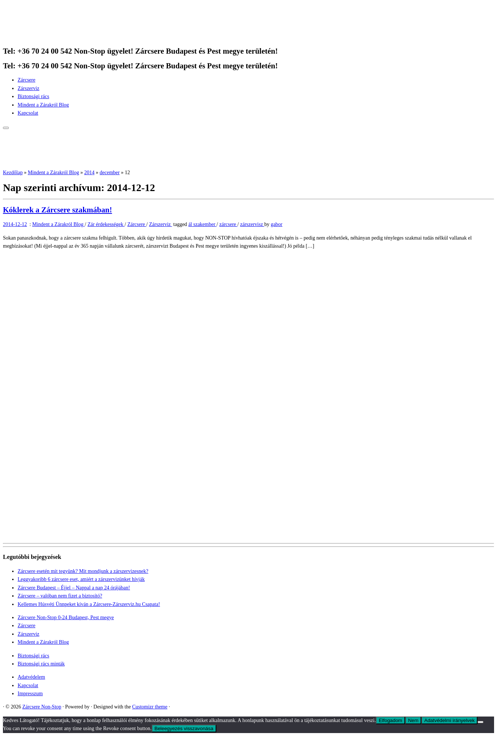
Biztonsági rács (33, 96)
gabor (276, 224)
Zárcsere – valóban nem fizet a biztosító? (60, 596)
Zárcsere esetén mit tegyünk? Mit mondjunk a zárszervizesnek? (83, 571)
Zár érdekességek (106, 224)
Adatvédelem (31, 677)
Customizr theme (150, 707)
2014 (89, 172)
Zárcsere (26, 80)
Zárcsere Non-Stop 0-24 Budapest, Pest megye (66, 617)
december (109, 172)
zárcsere (228, 224)
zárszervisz (252, 224)
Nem (413, 720)
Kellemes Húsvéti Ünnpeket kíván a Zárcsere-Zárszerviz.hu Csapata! (89, 604)
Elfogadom (390, 720)
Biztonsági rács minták (41, 664)
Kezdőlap (13, 172)
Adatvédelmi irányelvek (449, 720)
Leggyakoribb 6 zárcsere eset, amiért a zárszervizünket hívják (81, 579)
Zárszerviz (28, 88)
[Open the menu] (6, 128)
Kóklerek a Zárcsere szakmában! (57, 209)
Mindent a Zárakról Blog (43, 105)
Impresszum (30, 693)
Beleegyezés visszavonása (184, 728)
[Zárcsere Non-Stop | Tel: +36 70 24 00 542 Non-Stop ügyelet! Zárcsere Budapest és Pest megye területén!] (49, 36)
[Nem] (480, 722)
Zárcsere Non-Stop (41, 707)
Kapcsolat (28, 113)
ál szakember (202, 224)
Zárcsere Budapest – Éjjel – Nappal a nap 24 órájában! (74, 587)
